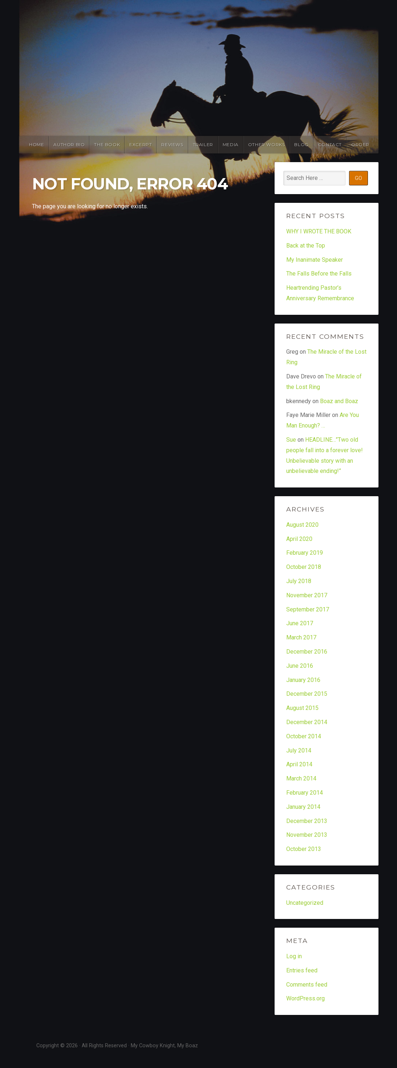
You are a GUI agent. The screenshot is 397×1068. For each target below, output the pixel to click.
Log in (294, 956)
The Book (107, 144)
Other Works (266, 144)
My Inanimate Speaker (314, 259)
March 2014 (301, 778)
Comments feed (306, 984)
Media (231, 144)
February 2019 (304, 552)
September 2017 (307, 609)
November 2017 (306, 595)
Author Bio (69, 144)
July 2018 (298, 581)
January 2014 (303, 806)
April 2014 (299, 764)
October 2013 (303, 849)
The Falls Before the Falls (319, 273)
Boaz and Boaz (339, 401)
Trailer (203, 144)
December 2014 (306, 722)
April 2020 (299, 538)
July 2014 (298, 750)
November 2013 (306, 834)
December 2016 (306, 651)
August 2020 (302, 524)
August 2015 (302, 707)
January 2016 (303, 679)
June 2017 (299, 623)
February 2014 (304, 792)
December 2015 (306, 693)
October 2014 (303, 736)
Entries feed (301, 970)
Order (360, 144)
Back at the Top (305, 245)
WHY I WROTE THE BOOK (318, 231)
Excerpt (140, 144)
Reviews (172, 144)
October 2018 (303, 566)
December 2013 (306, 821)
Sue (291, 439)
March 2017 (301, 637)
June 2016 (299, 665)
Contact (330, 144)
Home (36, 144)
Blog (301, 144)
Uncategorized (304, 902)
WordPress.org (305, 998)
